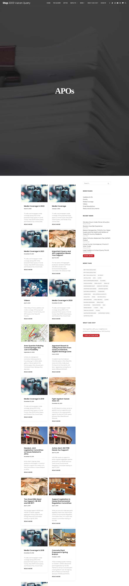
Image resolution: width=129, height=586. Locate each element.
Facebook (93, 499)
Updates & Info (88, 43)
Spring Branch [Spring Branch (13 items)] (88, 153)
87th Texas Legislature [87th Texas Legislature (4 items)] (90, 118)
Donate (103, 3)
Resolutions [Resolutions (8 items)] (100, 148)
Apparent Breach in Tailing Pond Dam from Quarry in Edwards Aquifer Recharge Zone (61, 195)
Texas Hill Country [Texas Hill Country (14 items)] (89, 156)
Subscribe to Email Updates (99, 506)
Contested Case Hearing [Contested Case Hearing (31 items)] (90, 134)
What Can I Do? (93, 3)
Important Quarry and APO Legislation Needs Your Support (61, 99)
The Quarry (57, 3)
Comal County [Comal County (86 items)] (98, 129)
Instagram (93, 503)
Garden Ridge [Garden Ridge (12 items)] (87, 140)
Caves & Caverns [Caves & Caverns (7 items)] (88, 129)
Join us (75, 515)
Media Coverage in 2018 (34, 396)
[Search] (97, 29)
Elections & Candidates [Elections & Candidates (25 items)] (90, 137)
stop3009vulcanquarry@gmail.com (101, 510)
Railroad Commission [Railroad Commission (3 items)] (89, 148)
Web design (29, 582)
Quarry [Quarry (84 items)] (107, 145)
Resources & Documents (91, 54)
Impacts (73, 3)
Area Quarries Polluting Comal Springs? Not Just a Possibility (33, 194)
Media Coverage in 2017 (34, 449)
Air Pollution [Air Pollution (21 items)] (87, 123)
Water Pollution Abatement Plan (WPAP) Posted (75, 547)
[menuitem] (49, 3)
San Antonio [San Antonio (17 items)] (87, 151)
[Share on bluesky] (58, 478)
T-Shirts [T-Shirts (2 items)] (96, 153)
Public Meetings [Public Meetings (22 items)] (98, 145)
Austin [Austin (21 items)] (99, 123)
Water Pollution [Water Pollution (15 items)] (88, 161)
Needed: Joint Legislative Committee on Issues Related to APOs (33, 297)
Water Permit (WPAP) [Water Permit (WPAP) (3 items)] (103, 159)
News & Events (24, 512)
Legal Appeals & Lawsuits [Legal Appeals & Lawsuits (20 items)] (99, 140)
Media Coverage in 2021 (34, 97)
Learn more (35, 581)
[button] (110, 3)
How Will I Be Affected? (27, 509)
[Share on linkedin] (51, 478)
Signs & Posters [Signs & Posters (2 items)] (96, 151)
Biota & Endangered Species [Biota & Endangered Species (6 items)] (91, 126)
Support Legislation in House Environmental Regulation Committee (61, 347)
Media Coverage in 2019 (34, 245)
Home (48, 3)
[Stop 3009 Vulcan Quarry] (16, 2)
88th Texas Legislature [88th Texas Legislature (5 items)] (90, 121)
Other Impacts (24, 560)
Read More (28, 70)
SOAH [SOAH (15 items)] (104, 151)
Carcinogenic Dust (25, 547)
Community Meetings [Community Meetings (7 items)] (102, 132)
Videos (27, 146)
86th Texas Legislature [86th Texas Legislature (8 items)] (90, 115)
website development (38, 582)
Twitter (92, 501)
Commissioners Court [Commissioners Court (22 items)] (89, 132)
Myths (65, 3)
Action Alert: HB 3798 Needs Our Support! (60, 295)
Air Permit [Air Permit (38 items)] (100, 121)
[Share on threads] (44, 478)
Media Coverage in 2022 (34, 52)
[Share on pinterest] (48, 478)
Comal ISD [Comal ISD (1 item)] (106, 129)
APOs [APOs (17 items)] (94, 123)
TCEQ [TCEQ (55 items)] (101, 153)
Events (85, 45)
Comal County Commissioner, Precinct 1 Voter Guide (75, 552)
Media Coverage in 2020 (62, 146)
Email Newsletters (89, 52)
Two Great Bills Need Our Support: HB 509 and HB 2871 (32, 347)
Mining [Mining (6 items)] (93, 142)
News (82, 3)
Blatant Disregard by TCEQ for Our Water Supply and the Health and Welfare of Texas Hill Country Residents (76, 541)
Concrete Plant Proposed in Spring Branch (60, 398)
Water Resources (25, 556)
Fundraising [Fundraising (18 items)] (101, 137)
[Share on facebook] (37, 478)
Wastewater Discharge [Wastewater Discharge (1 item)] (90, 159)
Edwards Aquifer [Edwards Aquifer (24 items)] (103, 134)
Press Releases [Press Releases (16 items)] (88, 145)
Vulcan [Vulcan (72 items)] (98, 156)
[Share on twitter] (41, 478)
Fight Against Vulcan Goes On (60, 246)
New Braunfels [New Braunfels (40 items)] (101, 142)
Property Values (24, 553)
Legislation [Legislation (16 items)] (87, 142)
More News (88, 102)
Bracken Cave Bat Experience (75, 535)
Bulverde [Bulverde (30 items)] (102, 126)
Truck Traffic (23, 550)
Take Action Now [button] (91, 181)
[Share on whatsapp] (54, 478)
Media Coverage (59, 52)
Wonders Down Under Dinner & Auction (76, 531)
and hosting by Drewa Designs (53, 582)
